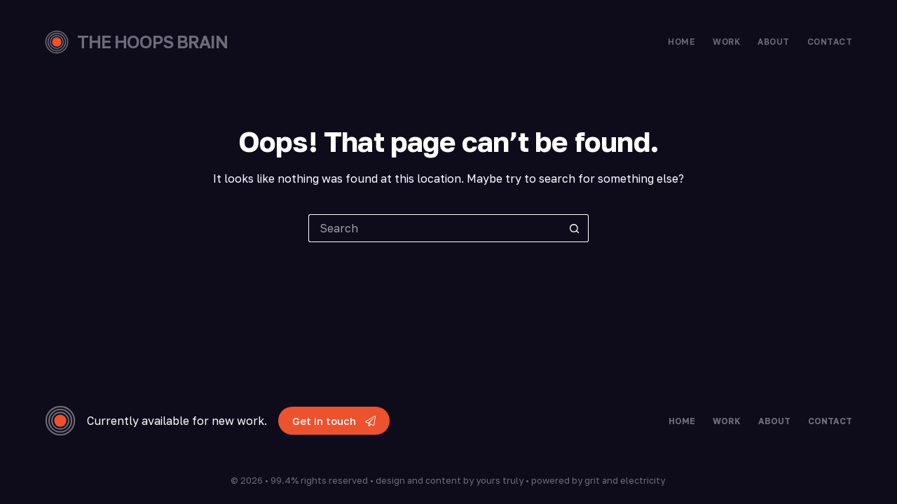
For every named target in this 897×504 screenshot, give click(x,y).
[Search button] (575, 228)
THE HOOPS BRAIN (152, 41)
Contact (829, 41)
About (773, 41)
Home (681, 41)
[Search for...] (434, 228)
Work (726, 41)
